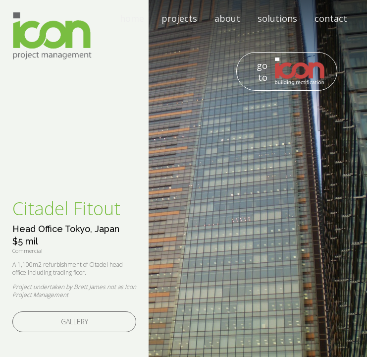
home (132, 18)
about (227, 18)
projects (179, 18)
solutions (277, 18)
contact (331, 18)
